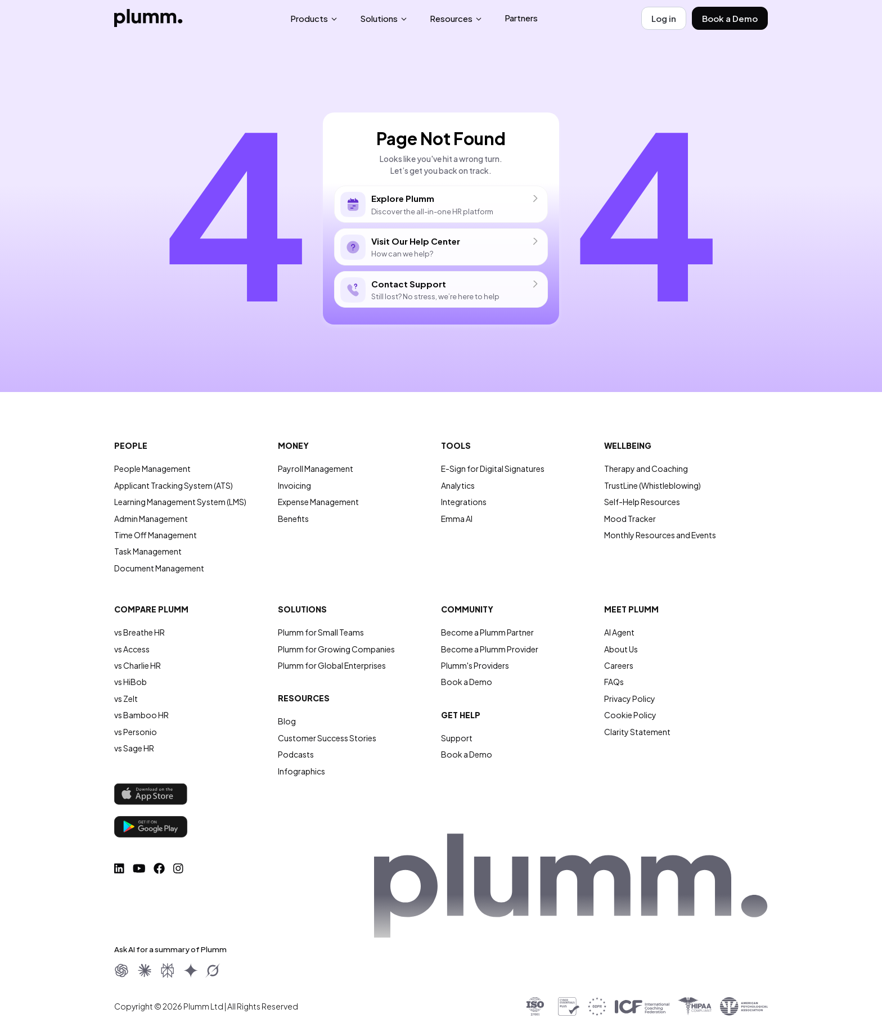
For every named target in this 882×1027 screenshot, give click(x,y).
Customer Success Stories (327, 738)
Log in (663, 18)
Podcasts (296, 754)
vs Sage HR (134, 748)
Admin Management (151, 519)
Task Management (148, 551)
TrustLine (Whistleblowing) (652, 485)
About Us (621, 649)
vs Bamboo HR (141, 715)
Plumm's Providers (475, 665)
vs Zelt (126, 698)
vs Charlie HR (137, 665)
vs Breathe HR (139, 632)
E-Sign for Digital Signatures (492, 468)
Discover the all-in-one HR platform (441, 204)
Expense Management (318, 502)
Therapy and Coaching (646, 468)
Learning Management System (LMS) (180, 502)
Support (456, 738)
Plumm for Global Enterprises (332, 665)
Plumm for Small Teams (321, 632)
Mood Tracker (630, 519)
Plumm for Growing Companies (336, 649)
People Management (152, 468)
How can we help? (441, 247)
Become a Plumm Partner (487, 632)
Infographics (301, 771)
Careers (618, 665)
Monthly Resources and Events (660, 535)
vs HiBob (130, 682)
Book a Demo (730, 18)
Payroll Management (315, 468)
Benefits (293, 519)
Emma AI (456, 519)
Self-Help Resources (642, 502)
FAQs (614, 682)
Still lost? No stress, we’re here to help (441, 290)
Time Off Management (155, 535)
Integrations (464, 502)
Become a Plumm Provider (489, 649)
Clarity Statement (637, 732)
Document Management (159, 568)
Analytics (458, 485)
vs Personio (135, 732)
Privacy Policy (629, 698)
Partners (521, 17)
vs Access (132, 649)
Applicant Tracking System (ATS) (173, 485)
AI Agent (619, 632)
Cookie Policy (630, 715)
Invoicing (294, 485)
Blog (287, 721)
